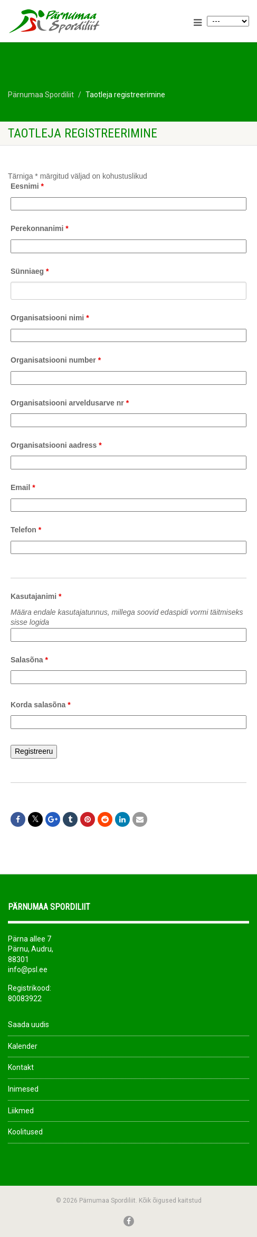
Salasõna (29, 660)
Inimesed (23, 1089)
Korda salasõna (41, 704)
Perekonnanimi (40, 228)
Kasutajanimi (36, 596)
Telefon (26, 529)
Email (23, 487)
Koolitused (25, 1132)
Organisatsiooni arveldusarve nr (70, 403)
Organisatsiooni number (56, 360)
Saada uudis (28, 1024)
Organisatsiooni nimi (50, 317)
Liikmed (21, 1110)
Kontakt (21, 1067)
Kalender (22, 1046)
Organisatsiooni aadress (56, 445)
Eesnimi (27, 186)
